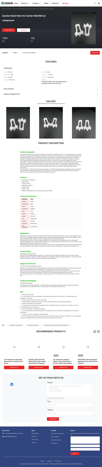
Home (3, 9)
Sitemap (42, 461)
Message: (50, 382)
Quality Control (34, 439)
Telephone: (50, 410)
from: (49, 401)
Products (9, 9)
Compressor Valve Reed (19, 9)
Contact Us (33, 442)
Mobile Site (49, 461)
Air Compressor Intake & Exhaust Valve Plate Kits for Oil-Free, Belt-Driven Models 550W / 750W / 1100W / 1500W (62, 363)
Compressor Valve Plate (56, 440)
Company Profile (35, 433)
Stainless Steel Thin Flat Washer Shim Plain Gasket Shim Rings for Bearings (37, 361)
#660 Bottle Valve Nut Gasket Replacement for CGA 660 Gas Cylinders (88, 361)
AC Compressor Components (57, 433)
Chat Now (24, 30)
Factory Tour (34, 436)
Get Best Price (9, 30)
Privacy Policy (58, 461)
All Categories (54, 443)
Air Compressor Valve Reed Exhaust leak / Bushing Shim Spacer (13, 361)
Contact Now (53, 419)
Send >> (75, 453)
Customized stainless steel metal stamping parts (56, 325)
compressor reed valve (33, 325)
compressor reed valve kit (15, 325)
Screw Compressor (55, 436)
